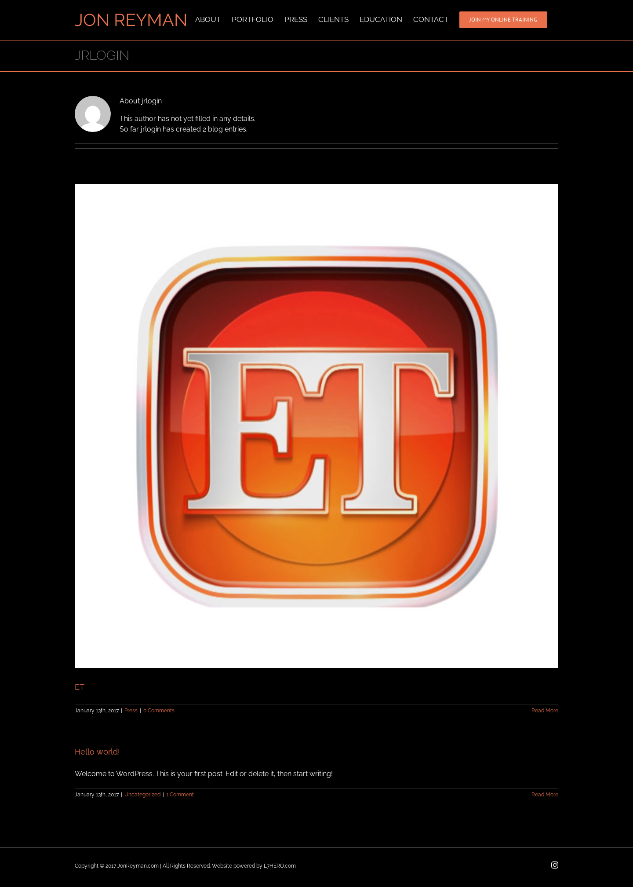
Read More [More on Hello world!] (544, 795)
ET (79, 687)
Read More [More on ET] (544, 710)
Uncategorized (142, 795)
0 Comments (159, 710)
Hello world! (97, 751)
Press (131, 710)
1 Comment (180, 795)
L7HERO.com (280, 866)
